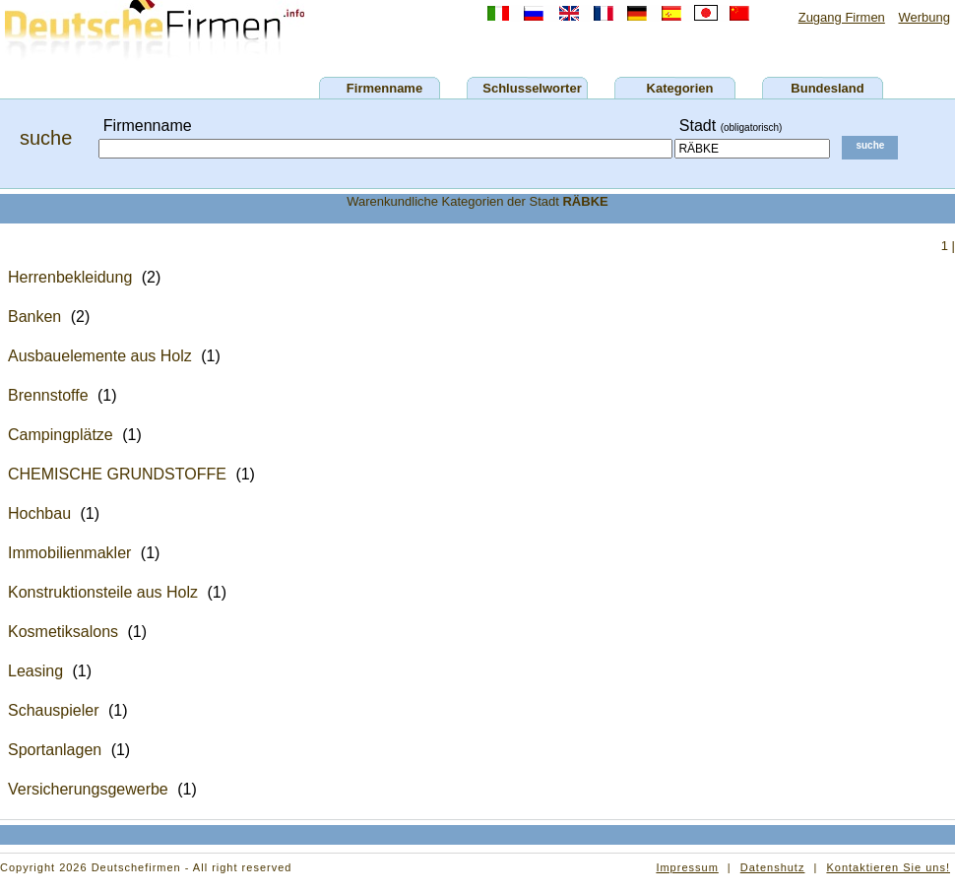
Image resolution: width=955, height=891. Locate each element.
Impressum (687, 867)
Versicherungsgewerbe (88, 789)
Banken (34, 316)
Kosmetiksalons (63, 631)
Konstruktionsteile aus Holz (103, 592)
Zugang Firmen (841, 17)
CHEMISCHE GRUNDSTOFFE (117, 474)
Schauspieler (53, 710)
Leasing (35, 671)
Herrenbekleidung (70, 277)
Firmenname (384, 88)
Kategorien (680, 88)
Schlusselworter (531, 88)
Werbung (924, 17)
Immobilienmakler (69, 552)
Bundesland (827, 88)
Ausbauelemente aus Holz (100, 356)
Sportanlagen (54, 749)
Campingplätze (60, 434)
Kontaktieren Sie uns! (888, 867)
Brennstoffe (48, 395)
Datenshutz (772, 867)
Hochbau (39, 513)
